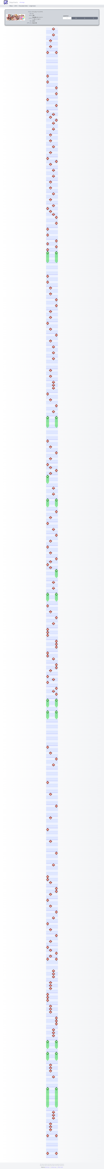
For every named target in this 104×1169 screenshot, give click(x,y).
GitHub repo (53, 1167)
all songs (22, 2)
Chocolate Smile (23, 6)
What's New (60, 1167)
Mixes (11, 6)
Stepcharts (13, 2)
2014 (15, 6)
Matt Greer (47, 1167)
